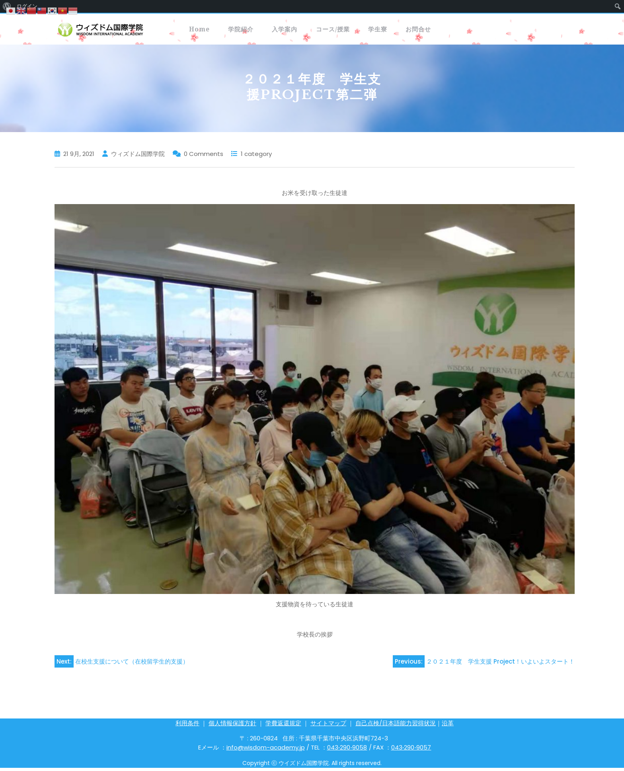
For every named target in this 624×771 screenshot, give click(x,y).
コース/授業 (376, 30)
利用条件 (187, 726)
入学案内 (314, 30)
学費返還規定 (283, 726)
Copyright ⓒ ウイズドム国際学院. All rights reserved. (312, 766)
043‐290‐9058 (347, 750)
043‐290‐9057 (411, 750)
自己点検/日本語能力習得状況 (395, 726)
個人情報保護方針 (232, 726)
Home (205, 30)
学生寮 (433, 30)
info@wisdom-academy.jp (265, 750)
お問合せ (486, 30)
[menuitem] (618, 6)
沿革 (448, 726)
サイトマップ (328, 726)
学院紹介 (258, 30)
